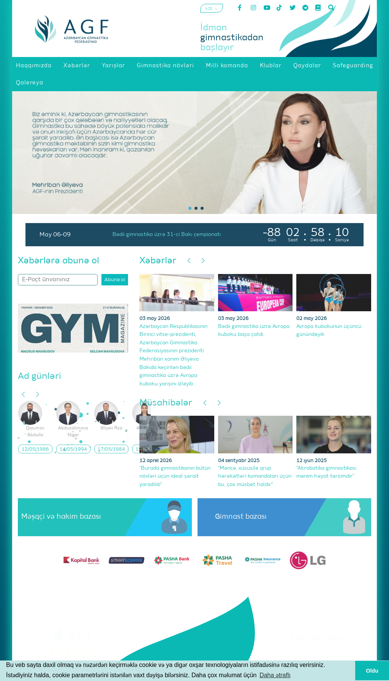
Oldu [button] (372, 671)
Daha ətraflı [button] (275, 675)
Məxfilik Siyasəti (316, 657)
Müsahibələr (165, 402)
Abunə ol (114, 279)
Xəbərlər (157, 260)
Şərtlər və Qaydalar (316, 647)
